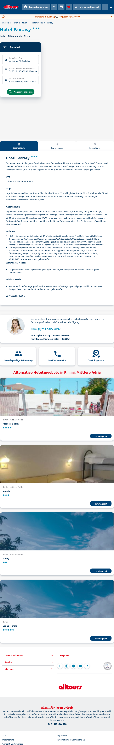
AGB (4, 736)
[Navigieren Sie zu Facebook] (60, 666)
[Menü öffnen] (111, 7)
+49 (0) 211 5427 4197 (57, 724)
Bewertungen (57, 146)
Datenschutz (8, 740)
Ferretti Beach (10, 424)
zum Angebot (101, 436)
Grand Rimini (9, 626)
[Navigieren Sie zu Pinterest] (73, 666)
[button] (29, 656)
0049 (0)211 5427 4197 (46, 329)
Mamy (5, 558)
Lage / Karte (95, 146)
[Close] (111, 16)
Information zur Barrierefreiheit (71, 740)
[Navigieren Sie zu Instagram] (66, 666)
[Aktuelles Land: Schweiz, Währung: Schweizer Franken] (105, 7)
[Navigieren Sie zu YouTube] (80, 666)
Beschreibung (19, 146)
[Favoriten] (69, 7)
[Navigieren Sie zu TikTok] (87, 666)
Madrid (6, 491)
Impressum (62, 736)
